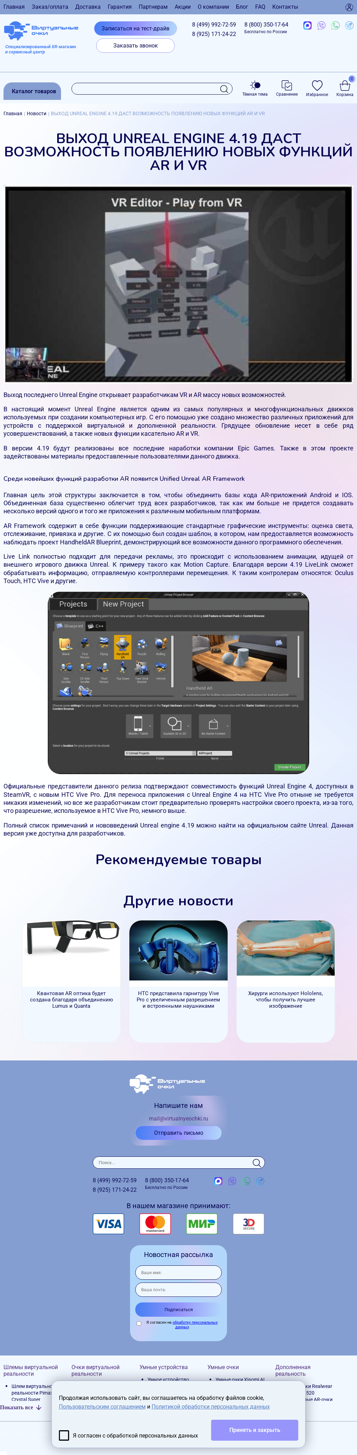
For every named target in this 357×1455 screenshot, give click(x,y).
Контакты (285, 6)
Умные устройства (163, 1367)
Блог (242, 6)
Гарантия (120, 6)
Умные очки (223, 1367)
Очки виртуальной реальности (95, 1370)
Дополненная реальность (293, 1370)
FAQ (260, 6)
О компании (213, 6)
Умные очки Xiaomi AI (240, 1379)
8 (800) (266, 27)
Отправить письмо (178, 1133)
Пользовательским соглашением (102, 1406)
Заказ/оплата (50, 6)
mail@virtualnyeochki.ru (178, 1118)
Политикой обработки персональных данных (211, 1406)
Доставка (88, 6)
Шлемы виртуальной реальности (30, 1370)
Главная (14, 6)
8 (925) (214, 34)
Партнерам (153, 6)
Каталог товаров (34, 91)
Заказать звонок (135, 45)
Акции (183, 6)
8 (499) (214, 24)
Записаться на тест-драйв (135, 28)
